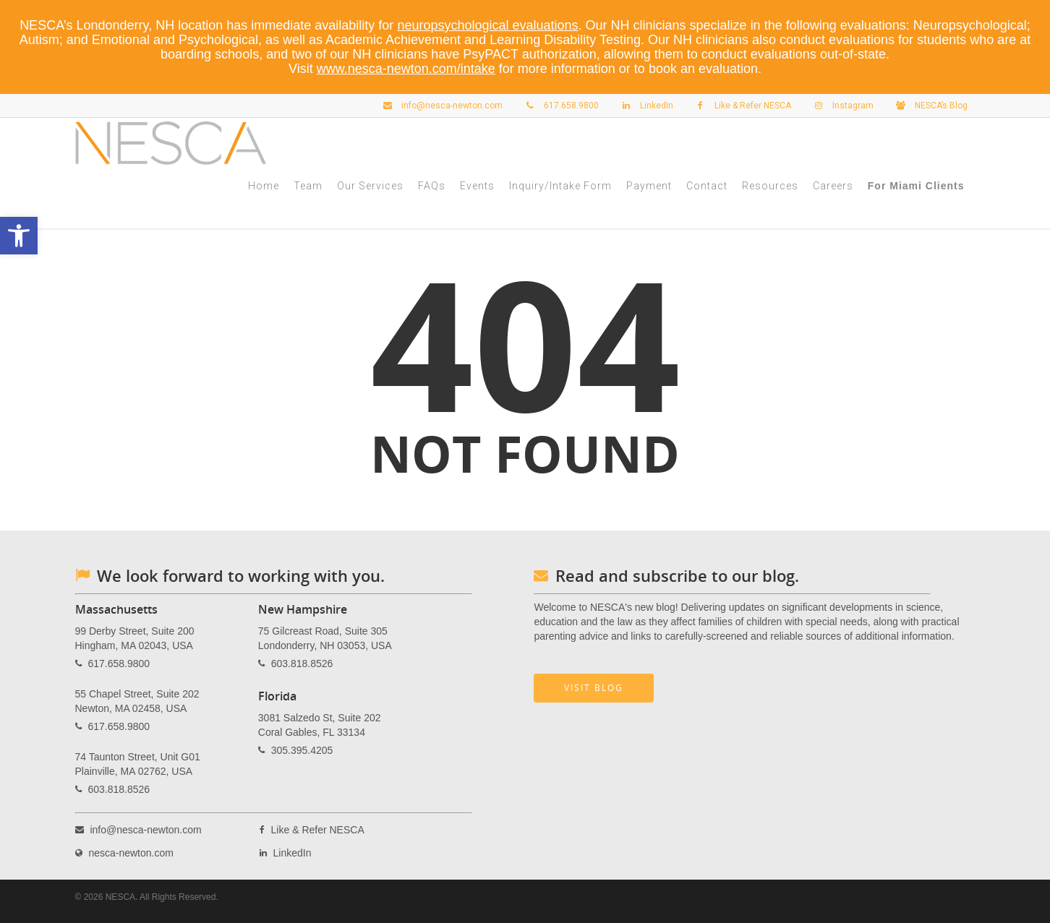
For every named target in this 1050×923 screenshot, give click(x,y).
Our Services (370, 186)
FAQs (431, 186)
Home (263, 186)
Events (477, 186)
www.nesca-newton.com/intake (406, 68)
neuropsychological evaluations (487, 25)
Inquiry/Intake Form (560, 186)
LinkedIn (644, 105)
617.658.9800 (558, 105)
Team (308, 186)
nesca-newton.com (131, 853)
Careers (833, 186)
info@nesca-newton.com (439, 105)
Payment (649, 186)
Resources (770, 186)
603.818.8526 (119, 789)
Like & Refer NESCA (740, 105)
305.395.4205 (302, 750)
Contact (706, 186)
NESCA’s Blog (928, 105)
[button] (19, 235)
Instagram (840, 105)
